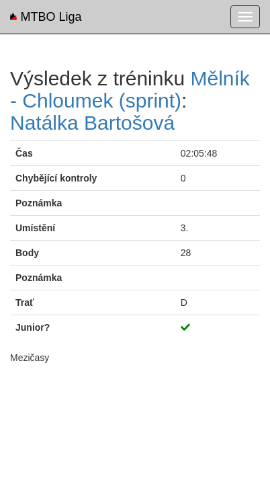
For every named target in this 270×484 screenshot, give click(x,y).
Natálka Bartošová (92, 123)
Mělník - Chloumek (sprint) (130, 89)
